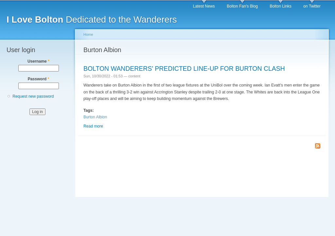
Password (38, 79)
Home (88, 34)
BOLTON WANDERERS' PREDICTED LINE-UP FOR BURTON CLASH (184, 68)
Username (38, 61)
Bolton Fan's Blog (242, 6)
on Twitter (311, 6)
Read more (93, 126)
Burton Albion (95, 117)
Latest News (204, 6)
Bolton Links (280, 6)
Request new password (33, 96)
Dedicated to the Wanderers (92, 19)
